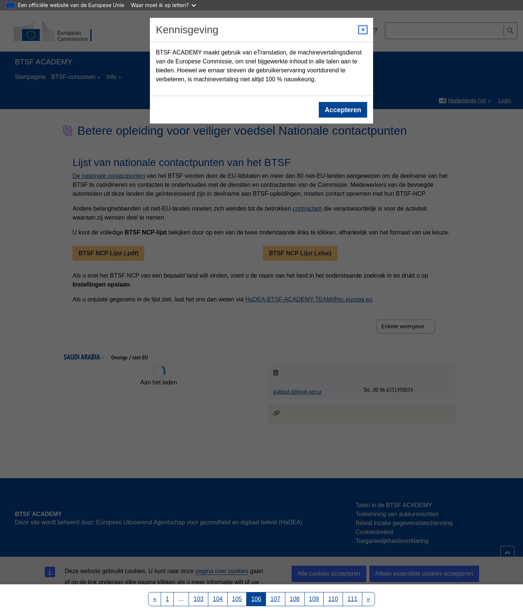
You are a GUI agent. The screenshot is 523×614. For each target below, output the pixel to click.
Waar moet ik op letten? (163, 5)
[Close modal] (363, 30)
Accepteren (343, 109)
